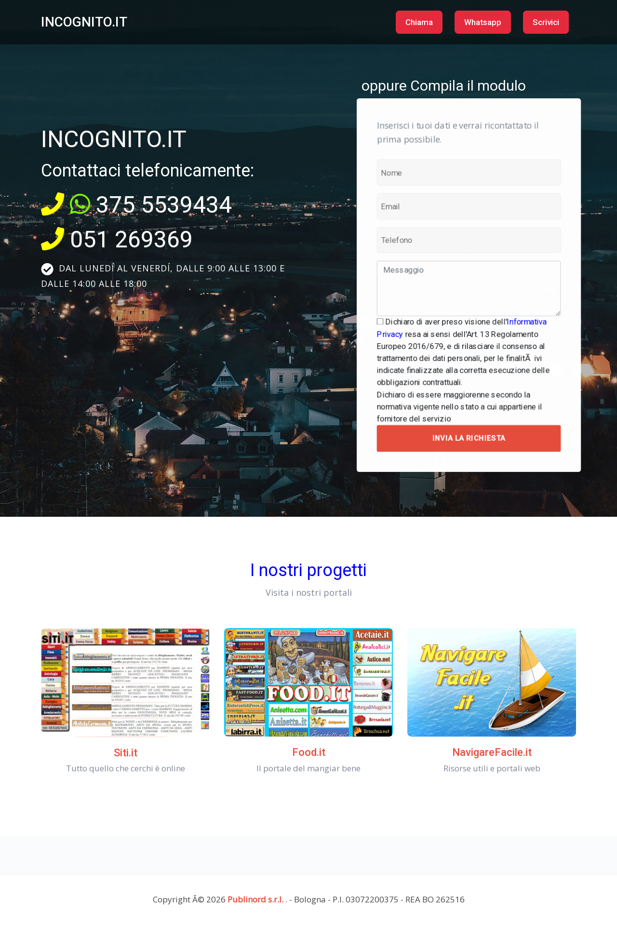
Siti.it (125, 753)
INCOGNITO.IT (84, 22)
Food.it (308, 752)
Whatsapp (482, 22)
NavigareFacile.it (492, 752)
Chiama (419, 22)
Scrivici (546, 22)
